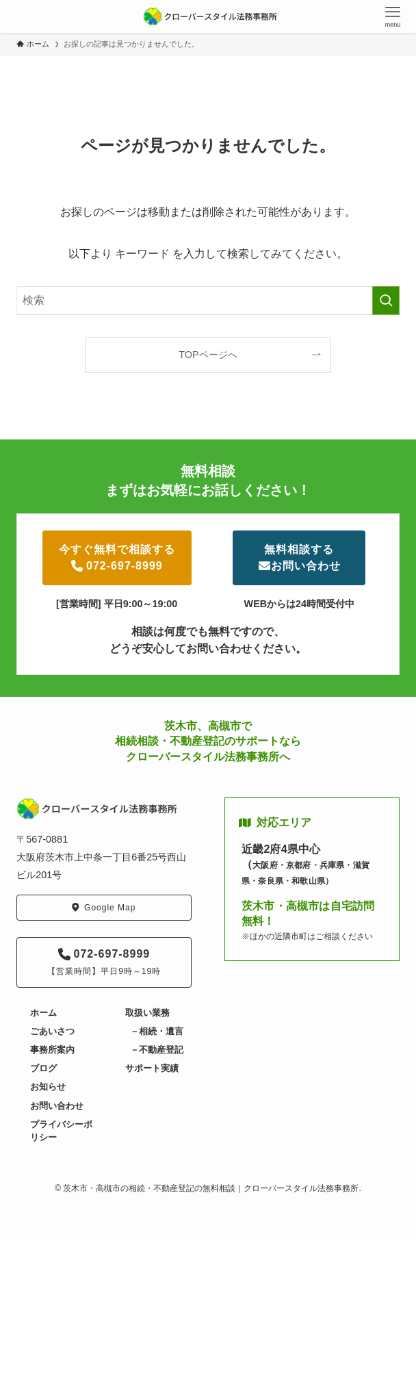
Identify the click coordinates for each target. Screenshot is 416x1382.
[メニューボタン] (392, 16)
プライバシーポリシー (61, 1130)
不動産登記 (161, 1050)
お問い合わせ (56, 1106)
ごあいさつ (52, 1031)
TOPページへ (208, 354)
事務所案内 (52, 1050)
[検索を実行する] (386, 300)
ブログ (43, 1068)
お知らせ (48, 1087)
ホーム (43, 1013)
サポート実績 (152, 1068)
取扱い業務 (147, 1013)
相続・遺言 (161, 1031)
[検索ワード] (207, 300)
